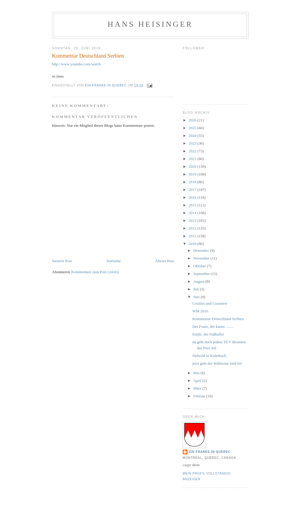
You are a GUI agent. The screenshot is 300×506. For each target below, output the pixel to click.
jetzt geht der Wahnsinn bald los (217, 363)
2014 (193, 213)
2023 (193, 143)
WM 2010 (200, 311)
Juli (196, 289)
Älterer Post (164, 261)
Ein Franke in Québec (209, 451)
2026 (193, 120)
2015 (193, 205)
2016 (193, 197)
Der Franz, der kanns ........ (212, 326)
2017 (193, 189)
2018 (193, 182)
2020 (193, 166)
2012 (193, 228)
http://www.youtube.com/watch (76, 64)
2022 (193, 151)
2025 (193, 128)
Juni (197, 297)
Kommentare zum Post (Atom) (95, 272)
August (199, 281)
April (198, 380)
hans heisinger (150, 24)
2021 (193, 158)
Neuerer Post (62, 261)
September (202, 273)
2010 (193, 243)
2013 (193, 220)
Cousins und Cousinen (209, 303)
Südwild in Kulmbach (209, 355)
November (202, 258)
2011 (193, 236)
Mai (196, 373)
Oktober (200, 266)
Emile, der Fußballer (208, 334)
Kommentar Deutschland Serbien (218, 319)
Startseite (113, 261)
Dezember (201, 250)
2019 (193, 174)
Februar (199, 396)
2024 (193, 135)
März (198, 388)
